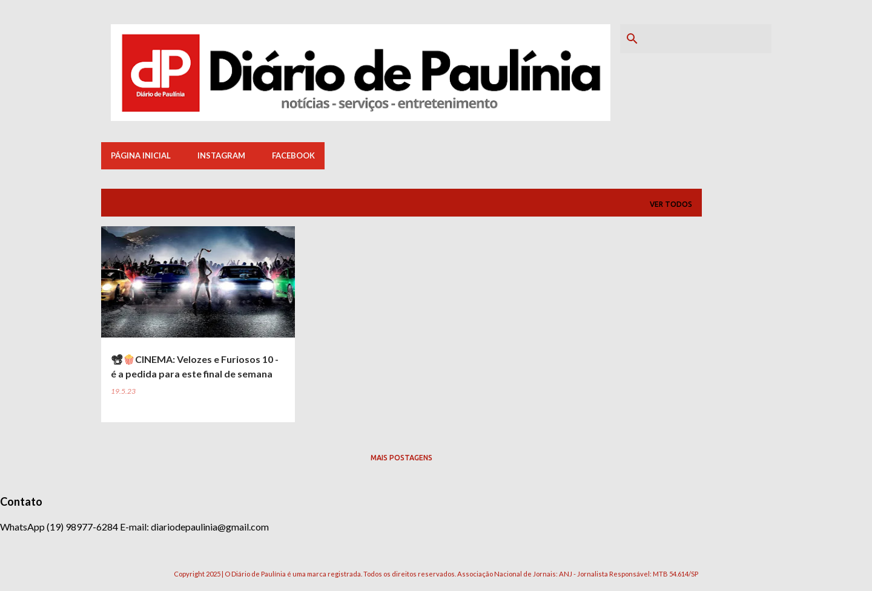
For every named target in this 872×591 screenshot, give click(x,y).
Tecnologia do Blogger (436, 549)
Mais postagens (401, 458)
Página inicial (141, 155)
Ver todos (671, 204)
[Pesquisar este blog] (707, 38)
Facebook (293, 155)
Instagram (221, 155)
